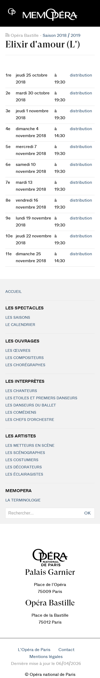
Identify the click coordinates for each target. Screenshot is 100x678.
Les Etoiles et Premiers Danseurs (41, 398)
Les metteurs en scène (29, 446)
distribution (81, 75)
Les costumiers (21, 460)
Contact (66, 650)
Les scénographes (25, 453)
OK (87, 513)
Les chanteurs (21, 391)
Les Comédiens (20, 412)
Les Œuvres (17, 351)
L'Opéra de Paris (34, 650)
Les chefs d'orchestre (29, 420)
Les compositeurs (24, 358)
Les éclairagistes (24, 474)
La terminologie (23, 500)
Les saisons (17, 318)
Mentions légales (46, 657)
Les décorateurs (23, 467)
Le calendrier (20, 325)
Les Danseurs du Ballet (30, 405)
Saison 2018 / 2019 (62, 35)
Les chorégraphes (25, 365)
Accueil (13, 292)
